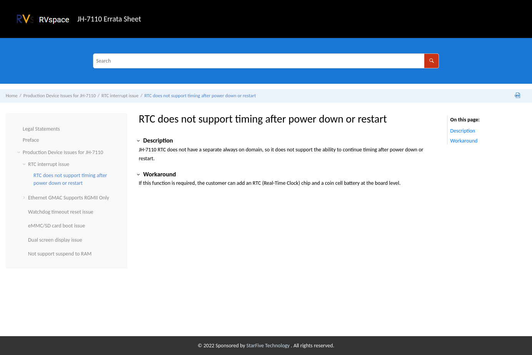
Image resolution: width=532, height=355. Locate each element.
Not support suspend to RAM (59, 253)
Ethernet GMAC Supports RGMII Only (68, 197)
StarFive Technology (268, 345)
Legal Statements (41, 129)
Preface (31, 140)
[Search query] (266, 60)
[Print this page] (526, 97)
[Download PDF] (517, 95)
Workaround (463, 141)
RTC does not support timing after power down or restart (200, 95)
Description (462, 131)
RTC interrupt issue (120, 95)
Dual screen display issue (55, 240)
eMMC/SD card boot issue (56, 225)
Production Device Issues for (59, 95)
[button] (20, 129)
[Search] (431, 60)
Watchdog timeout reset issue (60, 212)
